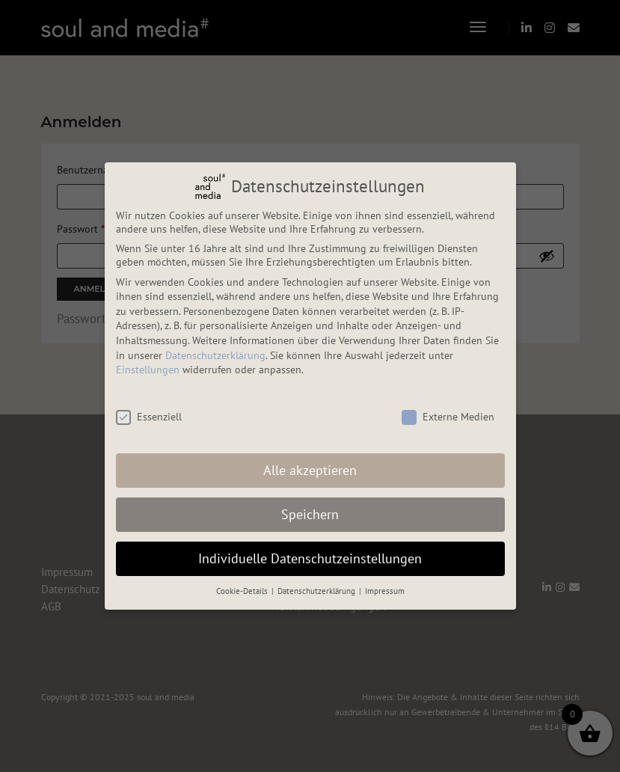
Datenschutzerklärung (215, 355)
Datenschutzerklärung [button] (317, 591)
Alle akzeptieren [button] (310, 470)
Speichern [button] (310, 514)
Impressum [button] (385, 591)
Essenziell (149, 416)
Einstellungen (147, 369)
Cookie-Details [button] (243, 591)
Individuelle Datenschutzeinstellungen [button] (310, 558)
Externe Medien (448, 416)
